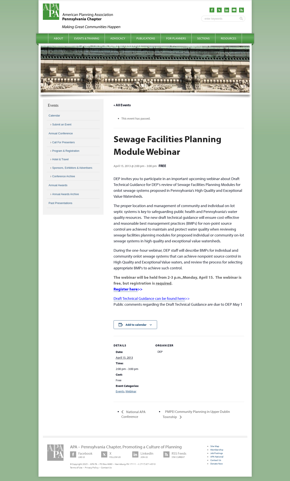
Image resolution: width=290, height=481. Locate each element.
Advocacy (117, 38)
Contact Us (106, 467)
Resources (228, 38)
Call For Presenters (63, 142)
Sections (203, 38)
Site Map (214, 446)
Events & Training (86, 38)
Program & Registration (65, 150)
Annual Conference (61, 133)
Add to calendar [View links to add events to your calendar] (136, 325)
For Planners (176, 38)
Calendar (54, 115)
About (58, 38)
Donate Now (216, 463)
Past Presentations (60, 203)
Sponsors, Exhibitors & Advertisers (72, 167)
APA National (216, 456)
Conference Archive (63, 176)
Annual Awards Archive (65, 194)
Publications (145, 38)
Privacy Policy (92, 467)
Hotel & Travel (60, 159)
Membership (216, 449)
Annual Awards (58, 185)
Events (120, 391)
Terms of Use (76, 467)
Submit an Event (61, 124)
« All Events (122, 105)
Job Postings (216, 453)
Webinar (131, 391)
